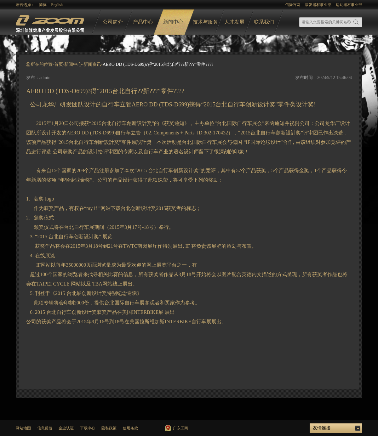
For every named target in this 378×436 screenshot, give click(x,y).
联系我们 (264, 22)
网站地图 (23, 428)
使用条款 (130, 428)
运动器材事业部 (349, 5)
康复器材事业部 (318, 5)
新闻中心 (173, 22)
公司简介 (113, 22)
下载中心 (87, 428)
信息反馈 (44, 428)
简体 (43, 5)
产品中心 (143, 22)
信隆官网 (293, 5)
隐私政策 (109, 428)
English (57, 5)
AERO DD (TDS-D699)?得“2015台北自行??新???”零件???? (158, 64)
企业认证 (66, 428)
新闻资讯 (92, 64)
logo (51, 22)
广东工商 (180, 428)
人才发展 (234, 22)
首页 (58, 64)
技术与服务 (205, 22)
